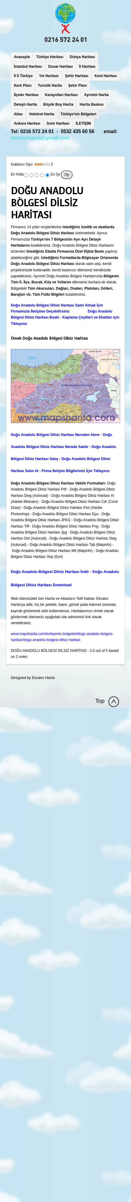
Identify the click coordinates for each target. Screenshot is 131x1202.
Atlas (18, 114)
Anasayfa (22, 57)
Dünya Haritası (82, 57)
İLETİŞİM (83, 123)
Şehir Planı (77, 85)
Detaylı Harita (25, 104)
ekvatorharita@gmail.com (40, 137)
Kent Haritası (106, 76)
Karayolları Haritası (61, 95)
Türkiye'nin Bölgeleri (78, 114)
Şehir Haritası (76, 76)
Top (99, 701)
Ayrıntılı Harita (96, 95)
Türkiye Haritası (49, 57)
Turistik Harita (50, 85)
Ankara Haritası (27, 123)
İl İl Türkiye (23, 76)
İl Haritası (87, 66)
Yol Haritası (49, 76)
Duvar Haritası (60, 66)
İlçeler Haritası (26, 95)
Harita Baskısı (92, 104)
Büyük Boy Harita (58, 104)
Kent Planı (23, 85)
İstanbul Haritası (28, 66)
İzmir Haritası (58, 123)
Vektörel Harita (41, 114)
